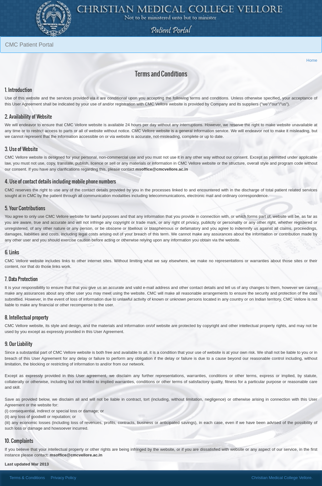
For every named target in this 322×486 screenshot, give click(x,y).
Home (311, 60)
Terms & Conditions (27, 477)
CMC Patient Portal (29, 45)
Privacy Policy (63, 477)
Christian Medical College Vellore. (282, 477)
